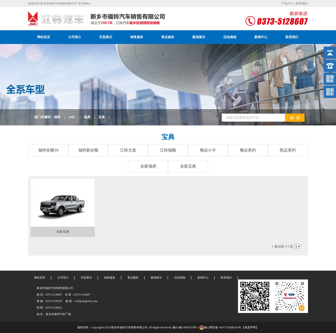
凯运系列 (288, 150)
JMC (76, 117)
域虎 (91, 117)
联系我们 (302, 3)
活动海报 (229, 37)
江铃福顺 (168, 150)
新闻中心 (260, 37)
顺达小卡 (208, 150)
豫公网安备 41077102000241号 (220, 327)
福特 (61, 117)
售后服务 (167, 37)
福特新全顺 (88, 150)
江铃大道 (128, 150)
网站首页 (43, 37)
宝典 (105, 117)
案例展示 (198, 37)
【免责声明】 (250, 327)
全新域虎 (148, 166)
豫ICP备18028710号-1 (185, 327)
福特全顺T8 (48, 150)
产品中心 (288, 3)
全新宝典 (188, 166)
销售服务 (136, 37)
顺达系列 (248, 150)
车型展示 (105, 37)
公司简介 (74, 37)
